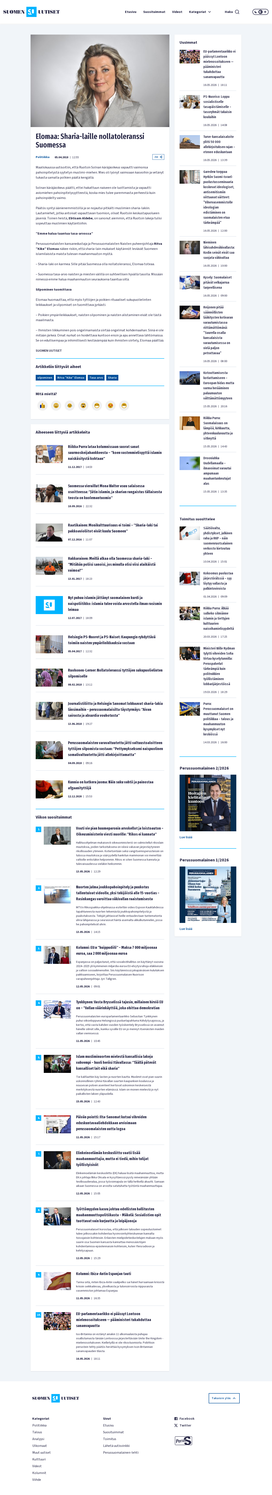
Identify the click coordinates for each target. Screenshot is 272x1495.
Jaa (158, 157)
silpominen (44, 378)
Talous (37, 1432)
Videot (177, 12)
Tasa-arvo (96, 378)
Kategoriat (200, 11)
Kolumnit (39, 1473)
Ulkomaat (39, 1445)
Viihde (36, 1479)
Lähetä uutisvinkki (116, 1445)
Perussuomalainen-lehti (121, 1452)
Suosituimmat (154, 12)
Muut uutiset (41, 1452)
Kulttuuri (39, 1459)
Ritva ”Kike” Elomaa (70, 378)
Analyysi (38, 1439)
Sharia (112, 378)
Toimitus (109, 1439)
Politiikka (43, 157)
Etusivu (130, 12)
